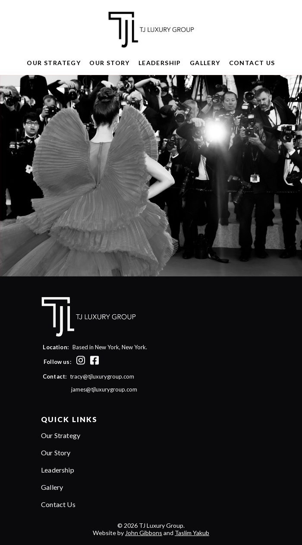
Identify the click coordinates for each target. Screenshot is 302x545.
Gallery (205, 62)
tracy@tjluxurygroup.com (102, 376)
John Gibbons (143, 532)
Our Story (109, 62)
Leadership (159, 62)
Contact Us (252, 62)
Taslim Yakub (192, 532)
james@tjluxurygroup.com (88, 389)
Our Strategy (54, 62)
